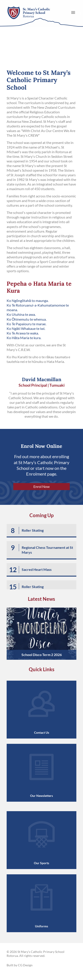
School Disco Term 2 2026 (41, 654)
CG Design (25, 965)
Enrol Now (41, 486)
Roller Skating (33, 530)
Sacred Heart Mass (37, 569)
